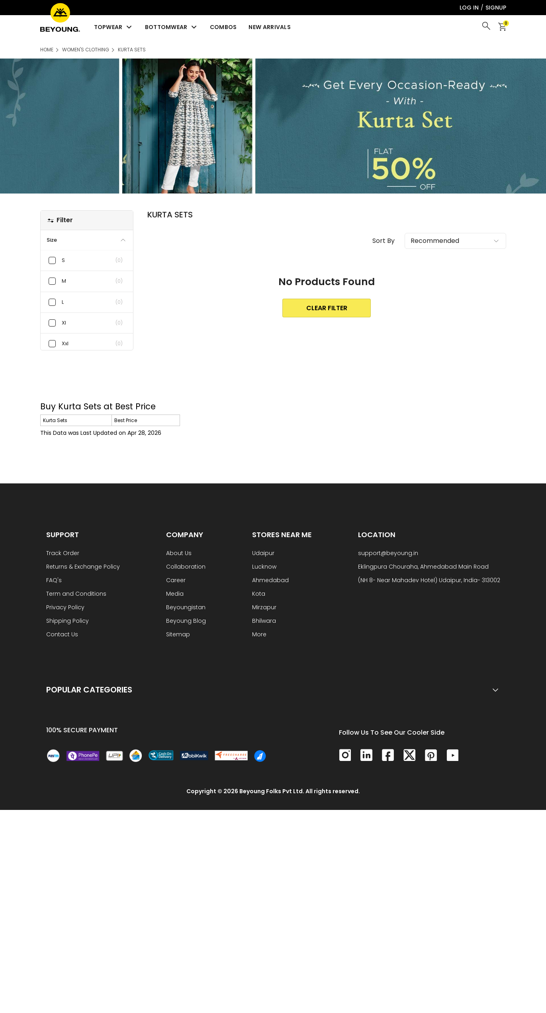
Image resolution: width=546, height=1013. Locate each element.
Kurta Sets (132, 49)
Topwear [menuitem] (113, 27)
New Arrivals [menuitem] (270, 27)
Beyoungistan (185, 607)
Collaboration (185, 567)
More (259, 635)
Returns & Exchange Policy (83, 567)
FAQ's (54, 580)
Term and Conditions (76, 594)
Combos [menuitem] (223, 27)
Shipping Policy (67, 621)
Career (176, 580)
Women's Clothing (85, 49)
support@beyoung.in (388, 553)
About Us (179, 553)
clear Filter (326, 308)
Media (175, 594)
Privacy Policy (65, 607)
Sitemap (178, 635)
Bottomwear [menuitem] (171, 27)
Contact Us (62, 635)
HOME (46, 49)
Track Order (62, 553)
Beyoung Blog (186, 621)
